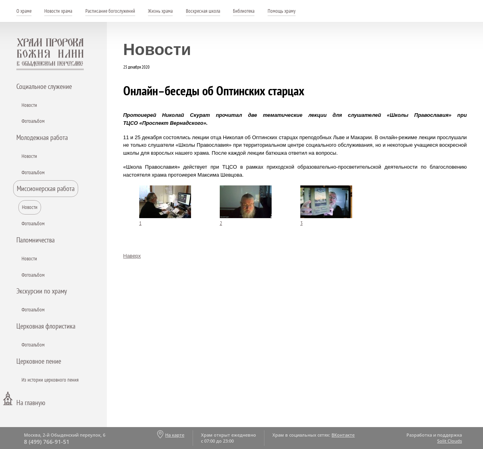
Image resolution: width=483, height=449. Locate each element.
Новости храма (58, 11)
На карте (174, 435)
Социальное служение (44, 86)
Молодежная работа (42, 137)
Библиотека (243, 11)
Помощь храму (282, 11)
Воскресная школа (203, 11)
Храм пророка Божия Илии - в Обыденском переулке (50, 54)
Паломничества (35, 239)
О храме (24, 11)
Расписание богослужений (110, 11)
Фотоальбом (33, 121)
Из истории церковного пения (50, 379)
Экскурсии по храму (41, 290)
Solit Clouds (449, 441)
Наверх (132, 256)
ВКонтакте (343, 435)
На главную (30, 402)
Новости (29, 105)
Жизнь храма (160, 11)
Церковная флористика (45, 326)
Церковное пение (38, 361)
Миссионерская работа (46, 188)
